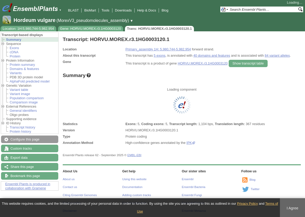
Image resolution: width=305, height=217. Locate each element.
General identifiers (23, 111)
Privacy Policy (247, 204)
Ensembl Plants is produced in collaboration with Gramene (27, 186)
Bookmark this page (25, 176)
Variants (16, 73)
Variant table (19, 90)
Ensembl (188, 179)
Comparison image (24, 102)
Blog (165, 10)
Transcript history (22, 127)
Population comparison (27, 98)
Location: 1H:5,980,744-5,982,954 (28, 29)
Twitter (255, 189)
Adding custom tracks (136, 195)
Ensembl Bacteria (193, 187)
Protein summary (22, 65)
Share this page (22, 167)
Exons (14, 48)
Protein (15, 56)
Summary (13, 40)
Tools (105, 10)
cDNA (14, 52)
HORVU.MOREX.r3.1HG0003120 (203, 63)
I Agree (292, 208)
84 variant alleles (277, 55)
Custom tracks (21, 148)
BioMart (90, 10)
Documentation (132, 187)
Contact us (70, 187)
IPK (189, 143)
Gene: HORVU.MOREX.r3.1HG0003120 (90, 29)
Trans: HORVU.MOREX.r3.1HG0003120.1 (159, 29)
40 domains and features (211, 55)
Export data (18, 158)
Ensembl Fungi (192, 195)
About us (68, 179)
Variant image (20, 94)
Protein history (20, 131)
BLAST (73, 10)
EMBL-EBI (134, 155)
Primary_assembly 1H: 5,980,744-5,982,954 (158, 49)
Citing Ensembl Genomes (80, 195)
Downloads (123, 10)
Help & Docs (146, 10)
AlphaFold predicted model (29, 81)
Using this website (134, 179)
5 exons (159, 55)
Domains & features (24, 69)
